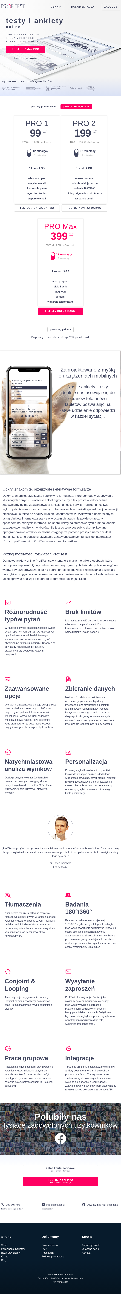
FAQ (44, 1249)
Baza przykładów (10, 1252)
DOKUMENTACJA (82, 6)
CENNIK (56, 6)
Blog (3, 1260)
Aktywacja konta (91, 1245)
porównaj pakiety (60, 329)
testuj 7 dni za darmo (37, 208)
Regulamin (48, 1252)
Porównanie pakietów (13, 1249)
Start (4, 1245)
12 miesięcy (40, 151)
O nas (4, 1256)
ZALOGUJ (110, 6)
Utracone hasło (90, 1249)
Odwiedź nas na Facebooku (102, 1204)
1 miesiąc (40, 155)
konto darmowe (60, 1169)
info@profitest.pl (55, 1204)
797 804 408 (13, 1204)
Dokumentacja (50, 1245)
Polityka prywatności (53, 1256)
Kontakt (86, 1252)
